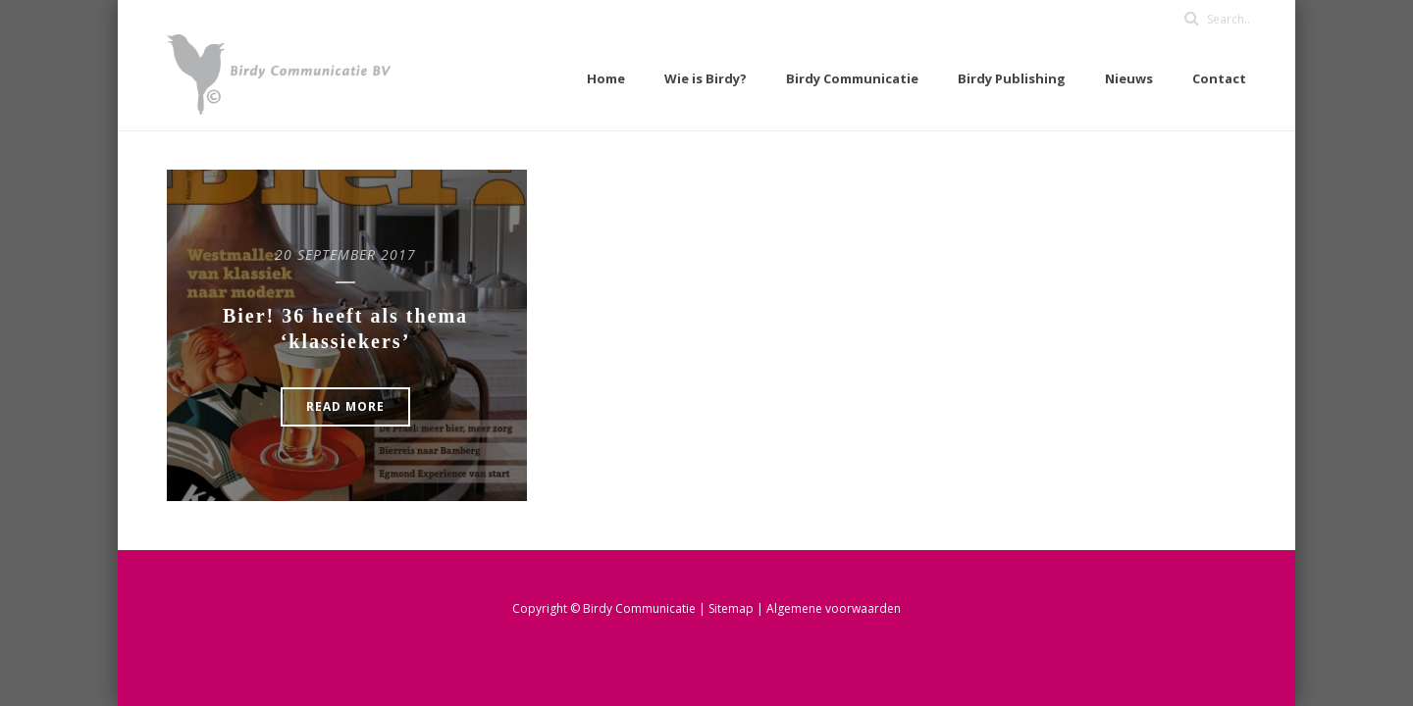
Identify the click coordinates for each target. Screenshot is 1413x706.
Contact (1219, 78)
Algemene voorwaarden (833, 608)
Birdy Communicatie (852, 78)
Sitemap (732, 608)
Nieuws (1129, 78)
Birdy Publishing (1012, 78)
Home (606, 78)
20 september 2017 (345, 254)
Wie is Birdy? (705, 78)
